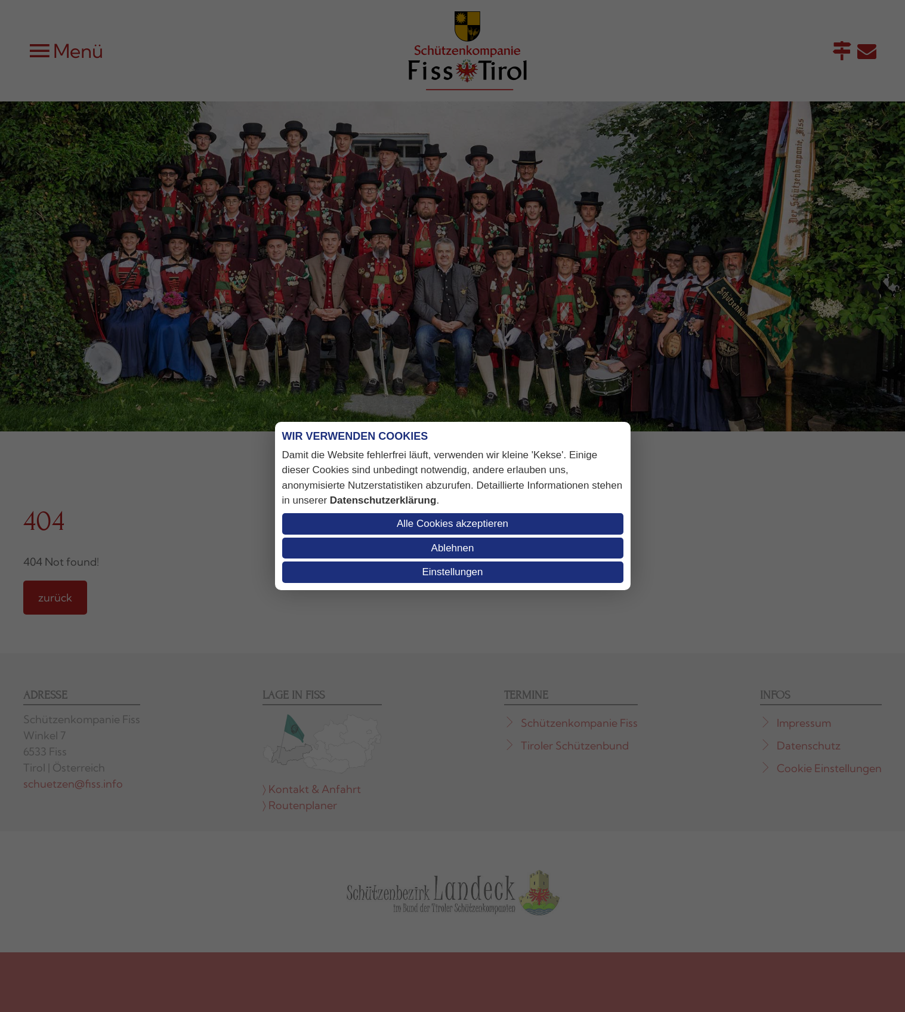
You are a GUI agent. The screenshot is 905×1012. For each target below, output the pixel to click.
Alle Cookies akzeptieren (452, 523)
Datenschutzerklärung (383, 500)
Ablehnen (452, 548)
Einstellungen (452, 572)
